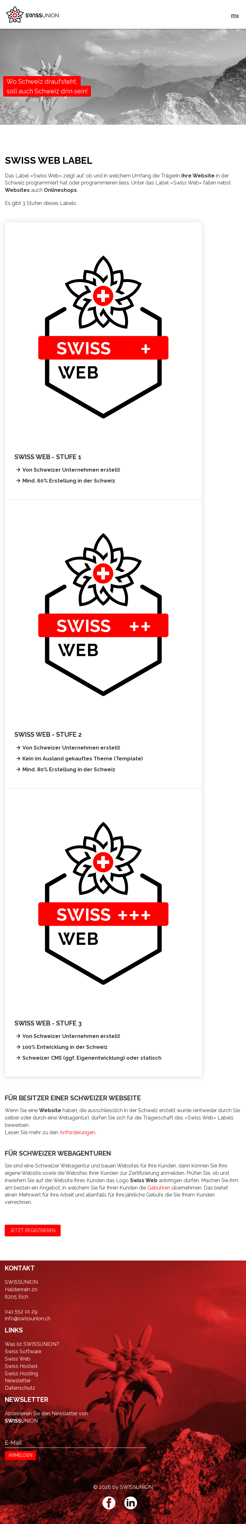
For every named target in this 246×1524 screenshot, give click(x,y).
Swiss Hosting (21, 1374)
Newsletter (18, 1381)
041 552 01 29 (21, 1311)
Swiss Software (23, 1351)
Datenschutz (20, 1388)
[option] (123, 91)
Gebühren (158, 1188)
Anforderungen (77, 1132)
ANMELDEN (20, 1455)
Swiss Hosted (21, 1366)
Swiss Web (17, 1359)
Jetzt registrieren (32, 1230)
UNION (21, 1421)
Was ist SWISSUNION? (32, 1344)
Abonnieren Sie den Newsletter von (46, 1413)
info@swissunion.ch (28, 1319)
